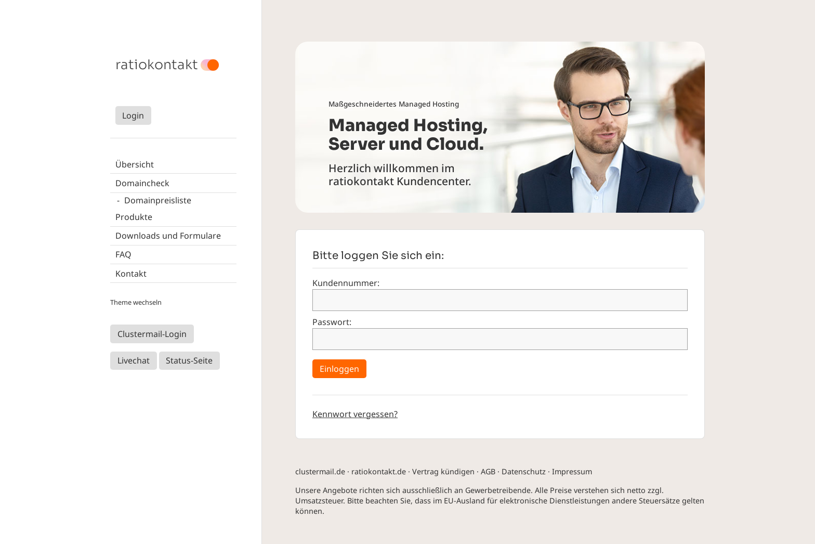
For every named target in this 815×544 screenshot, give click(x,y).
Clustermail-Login (152, 334)
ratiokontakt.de (378, 471)
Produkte (133, 217)
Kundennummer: (345, 283)
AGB (488, 471)
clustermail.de (320, 471)
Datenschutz (524, 471)
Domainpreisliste (157, 200)
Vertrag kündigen (443, 471)
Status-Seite (189, 360)
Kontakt (131, 273)
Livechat (133, 360)
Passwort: (331, 322)
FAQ (123, 254)
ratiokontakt (156, 65)
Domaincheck (142, 183)
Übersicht (134, 164)
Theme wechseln (136, 302)
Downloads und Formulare (168, 235)
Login (133, 115)
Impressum (572, 471)
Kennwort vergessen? (355, 414)
